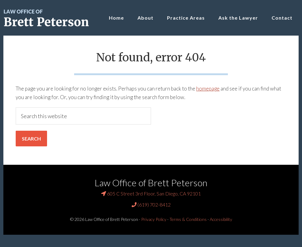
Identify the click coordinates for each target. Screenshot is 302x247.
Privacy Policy (153, 219)
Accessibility (221, 219)
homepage (208, 88)
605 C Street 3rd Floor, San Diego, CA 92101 (151, 193)
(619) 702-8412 (151, 204)
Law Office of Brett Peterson (49, 17)
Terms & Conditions (188, 219)
